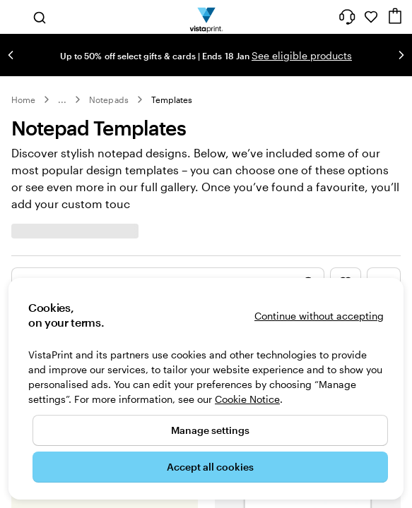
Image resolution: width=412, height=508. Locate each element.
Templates (172, 99)
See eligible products (302, 55)
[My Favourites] (371, 17)
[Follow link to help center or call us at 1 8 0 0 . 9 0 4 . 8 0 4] (347, 17)
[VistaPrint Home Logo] (206, 17)
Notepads (108, 99)
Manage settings (210, 430)
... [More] (62, 99)
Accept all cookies (210, 467)
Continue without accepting (319, 316)
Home (23, 99)
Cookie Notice (247, 399)
